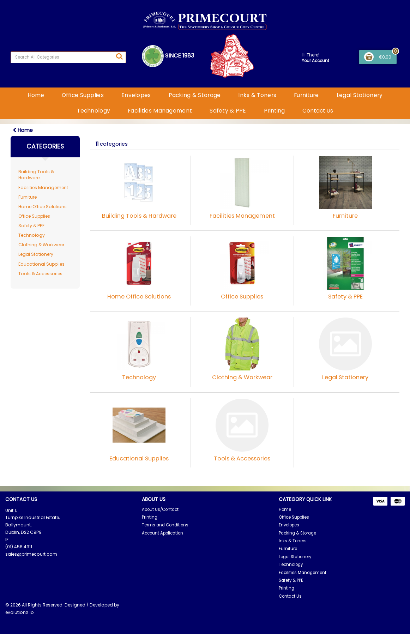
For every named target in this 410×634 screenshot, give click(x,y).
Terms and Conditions (165, 525)
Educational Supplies (41, 264)
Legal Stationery (360, 95)
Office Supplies (83, 95)
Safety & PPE (228, 110)
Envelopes (136, 95)
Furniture (306, 95)
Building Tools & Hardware (36, 175)
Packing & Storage (195, 95)
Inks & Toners (257, 95)
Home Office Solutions (42, 207)
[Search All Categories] (68, 57)
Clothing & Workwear (41, 245)
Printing (274, 110)
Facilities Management (160, 110)
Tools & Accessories (40, 274)
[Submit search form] (119, 56)
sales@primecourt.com (31, 554)
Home (36, 95)
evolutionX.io (19, 612)
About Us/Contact (160, 509)
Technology (93, 110)
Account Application (162, 533)
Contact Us (317, 110)
